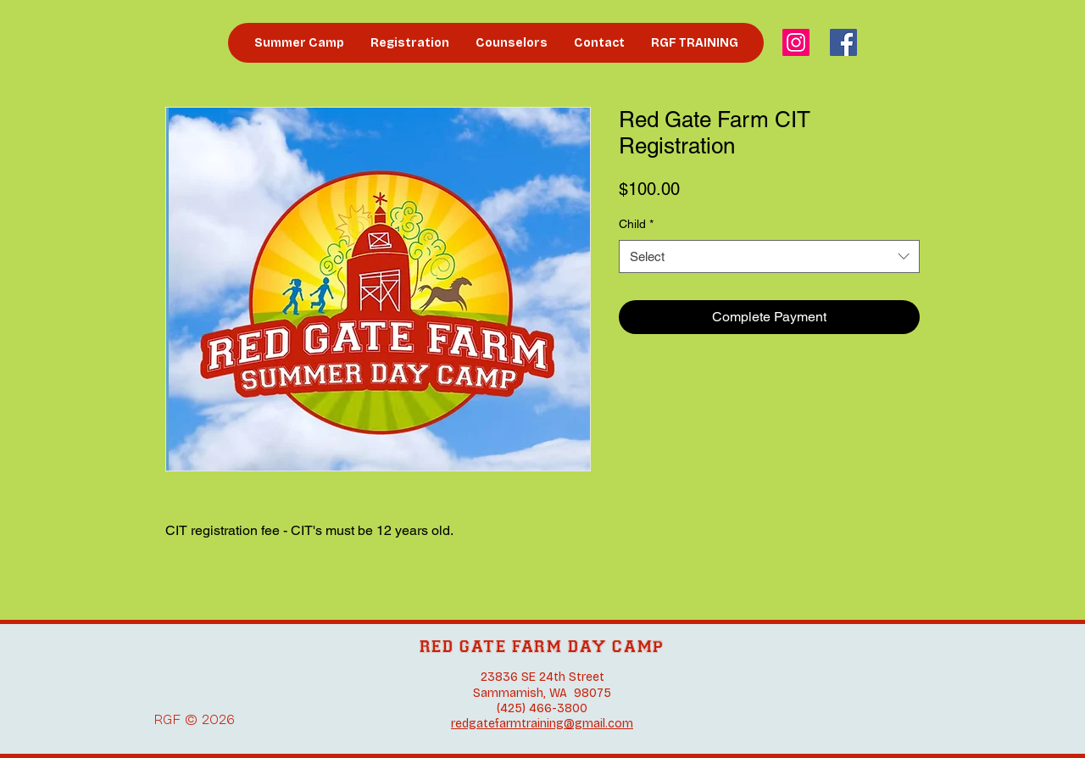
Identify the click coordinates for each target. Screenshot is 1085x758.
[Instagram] (796, 42)
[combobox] (769, 256)
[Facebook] (843, 42)
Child (636, 224)
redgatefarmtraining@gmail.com (542, 723)
